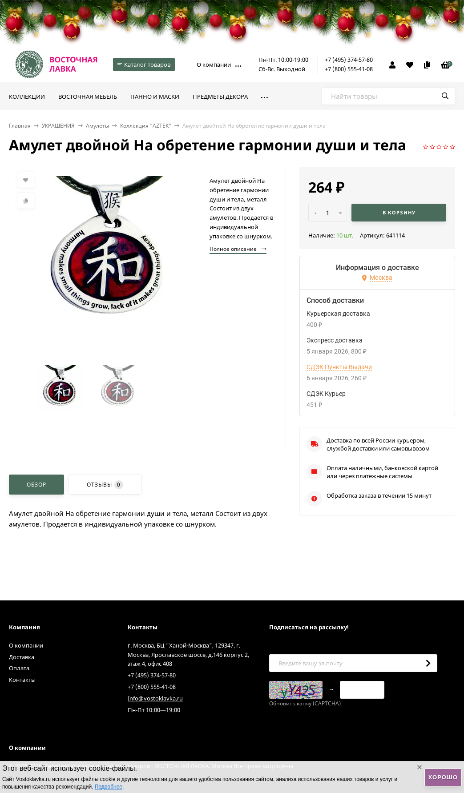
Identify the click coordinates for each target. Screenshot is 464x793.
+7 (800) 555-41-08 (349, 69)
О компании (214, 64)
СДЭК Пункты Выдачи (339, 366)
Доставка (21, 657)
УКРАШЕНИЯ (58, 125)
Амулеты (97, 125)
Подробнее (108, 787)
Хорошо (443, 777)
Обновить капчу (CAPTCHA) (305, 703)
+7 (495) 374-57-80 (349, 60)
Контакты (22, 680)
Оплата (19, 668)
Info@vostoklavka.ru (155, 698)
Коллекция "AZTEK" (145, 125)
